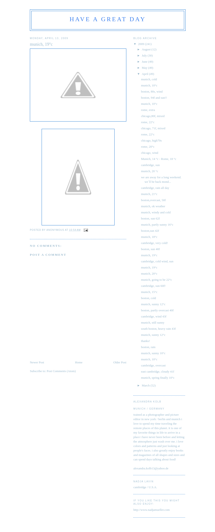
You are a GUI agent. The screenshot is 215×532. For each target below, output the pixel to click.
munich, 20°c (149, 273)
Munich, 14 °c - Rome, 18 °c (158, 159)
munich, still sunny (152, 322)
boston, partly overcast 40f (157, 310)
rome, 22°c (147, 122)
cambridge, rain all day (155, 188)
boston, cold (148, 298)
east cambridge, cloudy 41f (157, 371)
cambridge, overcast (153, 365)
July (145, 55)
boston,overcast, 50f (153, 200)
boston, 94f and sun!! (154, 97)
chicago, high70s (151, 140)
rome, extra (148, 110)
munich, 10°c (149, 85)
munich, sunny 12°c (153, 304)
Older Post (119, 362)
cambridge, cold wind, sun (157, 261)
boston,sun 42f (150, 230)
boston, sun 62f (150, 218)
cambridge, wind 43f (153, 316)
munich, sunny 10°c (153, 353)
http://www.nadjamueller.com (151, 510)
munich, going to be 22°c (156, 279)
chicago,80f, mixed (152, 116)
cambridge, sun (150, 165)
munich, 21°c (149, 194)
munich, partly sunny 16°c (157, 224)
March (146, 385)
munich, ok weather (153, 206)
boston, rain (148, 347)
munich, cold (149, 79)
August (146, 49)
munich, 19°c (149, 255)
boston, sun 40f (150, 249)
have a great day (108, 19)
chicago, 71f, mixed (153, 128)
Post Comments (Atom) (61, 371)
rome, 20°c (147, 146)
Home (79, 362)
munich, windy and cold (156, 212)
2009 (141, 44)
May (145, 67)
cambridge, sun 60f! (153, 286)
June (145, 61)
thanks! (145, 341)
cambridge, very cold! (154, 243)
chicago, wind (149, 152)
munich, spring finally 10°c (157, 377)
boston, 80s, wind (152, 91)
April (145, 74)
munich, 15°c (149, 292)
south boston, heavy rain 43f (158, 328)
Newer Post (37, 362)
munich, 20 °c (149, 171)
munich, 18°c (149, 237)
